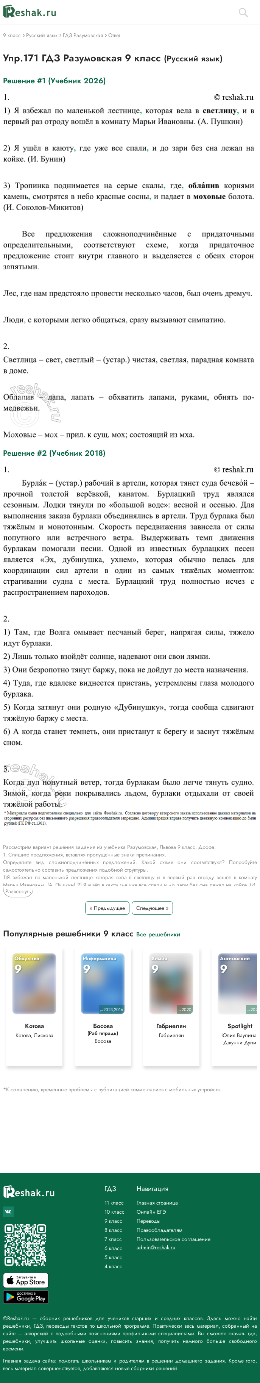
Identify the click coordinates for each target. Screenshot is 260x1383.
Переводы (148, 1221)
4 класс (113, 1266)
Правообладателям (159, 1230)
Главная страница (157, 1202)
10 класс (114, 1212)
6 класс (113, 1248)
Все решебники (158, 934)
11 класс (114, 1202)
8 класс (113, 1230)
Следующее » (152, 908)
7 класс (113, 1239)
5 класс (113, 1257)
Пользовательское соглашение (173, 1239)
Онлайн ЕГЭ (151, 1212)
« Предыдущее (107, 908)
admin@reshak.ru (156, 1247)
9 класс (113, 1221)
